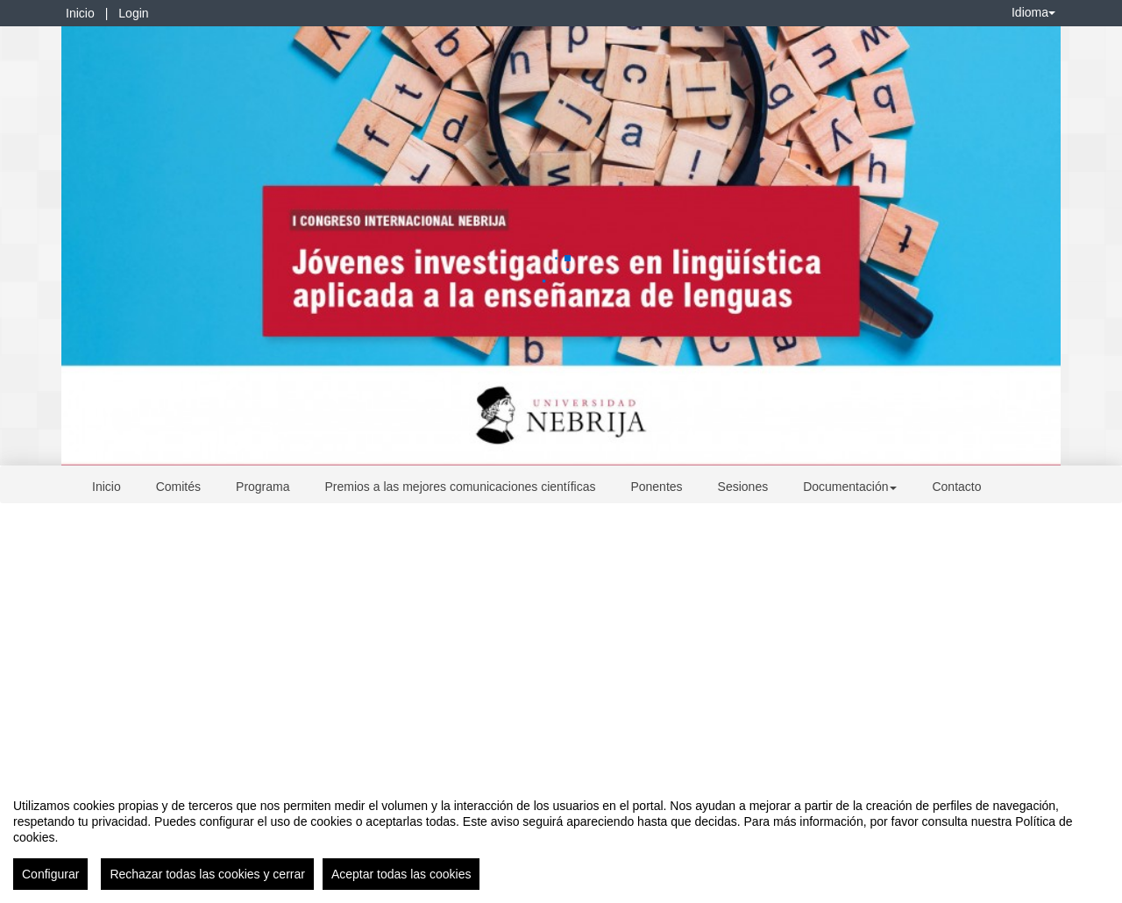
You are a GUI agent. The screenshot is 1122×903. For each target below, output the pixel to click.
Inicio (80, 13)
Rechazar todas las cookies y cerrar (207, 874)
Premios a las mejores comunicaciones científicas (460, 487)
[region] (561, 837)
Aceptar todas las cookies (401, 874)
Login (133, 13)
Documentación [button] (850, 487)
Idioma (1033, 12)
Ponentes (656, 487)
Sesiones (743, 487)
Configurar (50, 874)
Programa (262, 487)
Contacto (956, 487)
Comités (178, 487)
